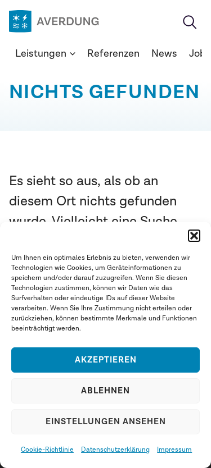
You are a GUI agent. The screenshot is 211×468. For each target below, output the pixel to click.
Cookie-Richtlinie (47, 449)
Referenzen (113, 53)
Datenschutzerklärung (115, 449)
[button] (194, 235)
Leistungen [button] (45, 53)
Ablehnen (105, 391)
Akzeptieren (106, 360)
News (164, 53)
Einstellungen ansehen (106, 421)
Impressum (174, 449)
